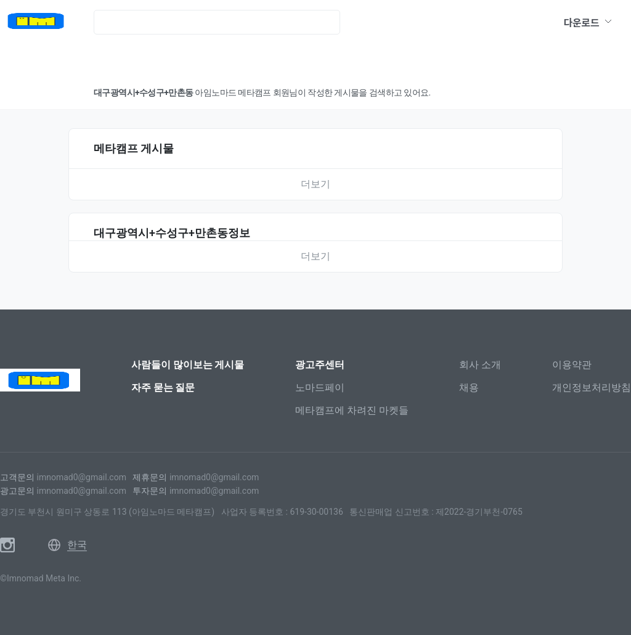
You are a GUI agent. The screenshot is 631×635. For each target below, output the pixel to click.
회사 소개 (480, 365)
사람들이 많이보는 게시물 (188, 365)
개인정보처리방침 (591, 387)
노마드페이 (319, 387)
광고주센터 (319, 365)
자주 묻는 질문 (163, 387)
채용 (469, 387)
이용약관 (572, 365)
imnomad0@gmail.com (81, 477)
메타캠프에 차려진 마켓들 (352, 410)
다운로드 (588, 22)
